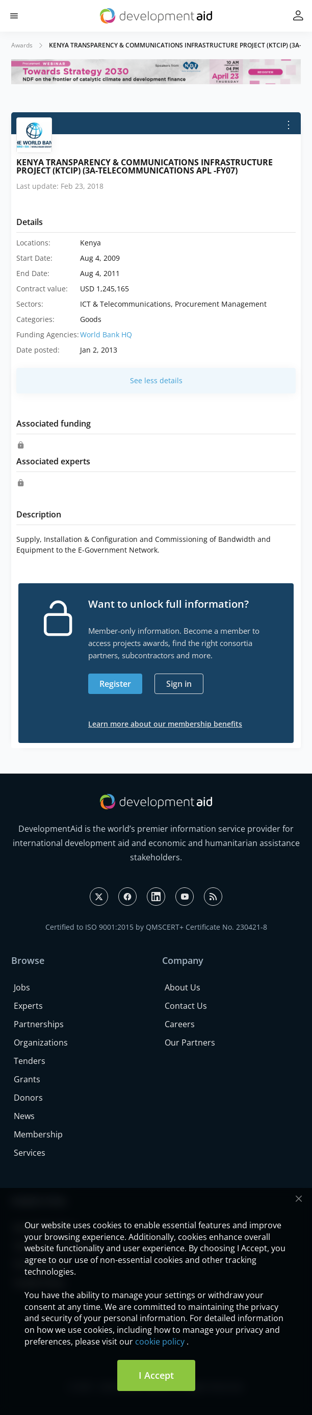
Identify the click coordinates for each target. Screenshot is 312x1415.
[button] (14, 16)
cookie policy (160, 1341)
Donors (28, 1097)
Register (115, 683)
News (24, 1116)
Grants (27, 1079)
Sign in (179, 683)
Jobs (22, 987)
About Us (182, 987)
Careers (180, 1024)
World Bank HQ (106, 334)
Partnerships (39, 1024)
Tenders (29, 1060)
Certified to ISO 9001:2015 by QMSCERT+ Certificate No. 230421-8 (156, 927)
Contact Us (186, 1005)
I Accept (156, 1375)
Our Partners (190, 1042)
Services (29, 1152)
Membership (38, 1134)
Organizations (41, 1042)
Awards (22, 45)
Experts (28, 1005)
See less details (156, 380)
